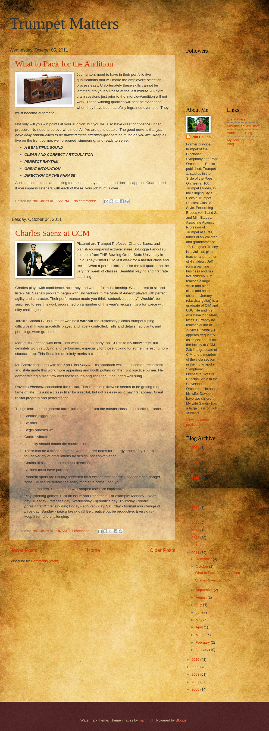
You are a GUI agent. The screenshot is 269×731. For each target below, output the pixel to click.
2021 (196, 477)
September (205, 590)
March (201, 635)
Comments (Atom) (45, 561)
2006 (196, 689)
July (199, 605)
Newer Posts (23, 550)
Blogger (182, 720)
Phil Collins (201, 137)
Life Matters (236, 119)
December (204, 559)
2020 (196, 485)
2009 (196, 667)
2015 (196, 522)
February (203, 642)
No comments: (85, 201)
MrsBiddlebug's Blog (243, 126)
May (199, 620)
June (200, 612)
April (200, 627)
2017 (196, 508)
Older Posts (162, 550)
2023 (196, 462)
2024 (196, 455)
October (202, 566)
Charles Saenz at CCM (52, 232)
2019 (196, 493)
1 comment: (80, 531)
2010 (196, 659)
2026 (196, 448)
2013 (196, 538)
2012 (196, 545)
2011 (196, 553)
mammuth (146, 720)
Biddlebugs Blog (239, 133)
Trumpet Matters (64, 23)
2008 (196, 674)
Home (93, 550)
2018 (196, 500)
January (202, 650)
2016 (196, 515)
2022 (196, 470)
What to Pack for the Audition (64, 63)
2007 (196, 682)
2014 (196, 530)
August (202, 597)
